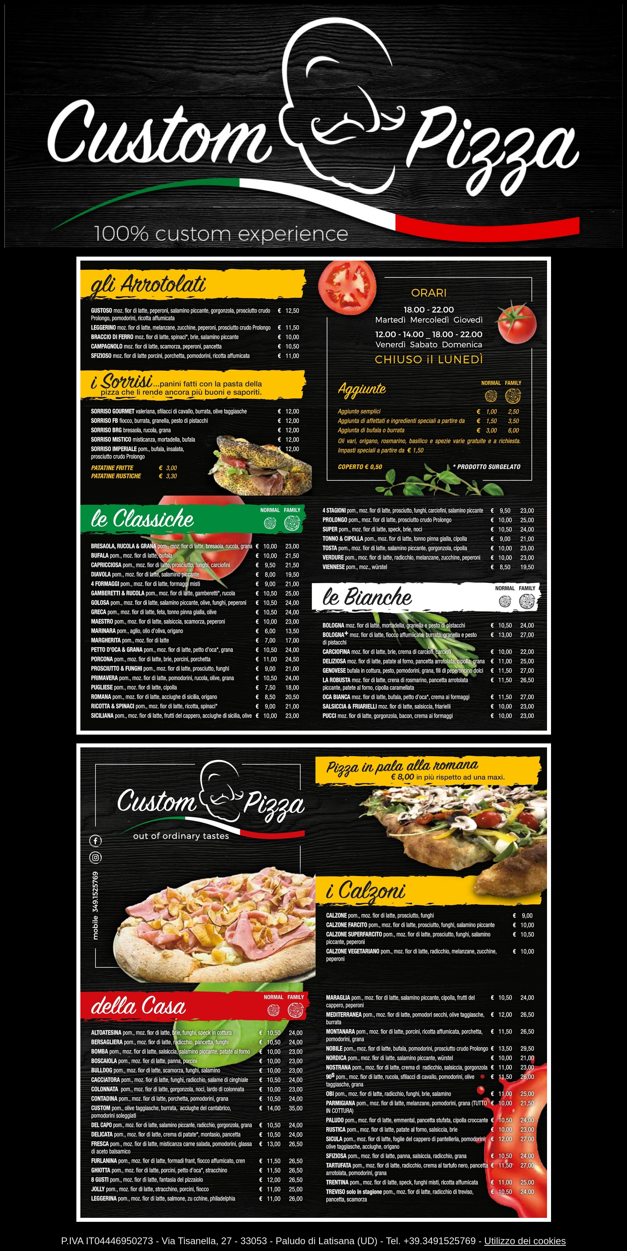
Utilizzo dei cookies (525, 1240)
